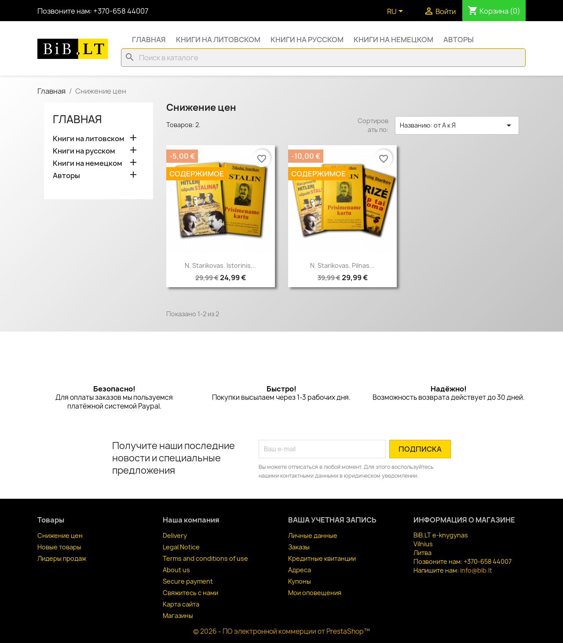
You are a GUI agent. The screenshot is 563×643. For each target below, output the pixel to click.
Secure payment (188, 581)
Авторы (458, 39)
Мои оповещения (314, 592)
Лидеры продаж (61, 558)
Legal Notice (181, 547)
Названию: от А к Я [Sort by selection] (457, 125)
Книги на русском (307, 39)
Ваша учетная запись (332, 520)
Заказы (299, 547)
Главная (149, 39)
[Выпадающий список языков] (396, 12)
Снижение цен (60, 535)
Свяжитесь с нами (190, 592)
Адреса (299, 570)
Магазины (178, 615)
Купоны (299, 581)
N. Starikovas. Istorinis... (220, 265)
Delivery (175, 535)
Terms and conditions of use (205, 558)
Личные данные (312, 535)
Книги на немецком (393, 39)
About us (176, 570)
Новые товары (59, 547)
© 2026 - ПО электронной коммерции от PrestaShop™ (281, 631)
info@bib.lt (476, 570)
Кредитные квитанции (322, 558)
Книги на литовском (218, 39)
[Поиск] (323, 57)
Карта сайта (181, 604)
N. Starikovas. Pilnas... (342, 265)
